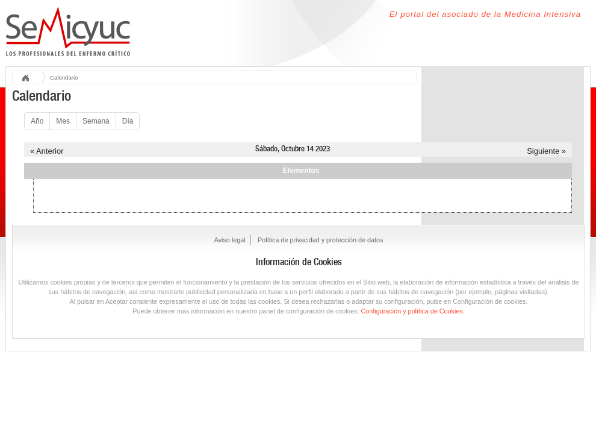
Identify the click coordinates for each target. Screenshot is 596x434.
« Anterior (46, 151)
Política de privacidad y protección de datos (320, 240)
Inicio (29, 79)
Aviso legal (230, 240)
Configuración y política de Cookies (412, 311)
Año (37, 121)
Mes (63, 121)
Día (128, 121)
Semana (96, 121)
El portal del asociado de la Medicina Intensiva (485, 14)
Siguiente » (546, 151)
